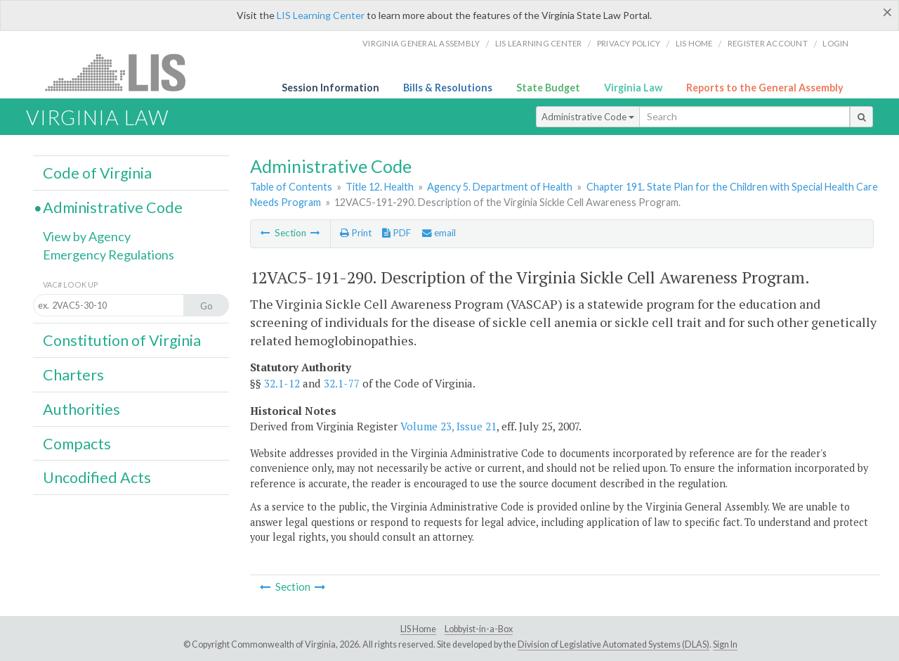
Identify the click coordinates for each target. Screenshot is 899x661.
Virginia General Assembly (421, 43)
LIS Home (418, 629)
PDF (396, 232)
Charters (73, 375)
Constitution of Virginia (122, 340)
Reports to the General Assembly (765, 88)
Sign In (725, 644)
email (439, 232)
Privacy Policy (629, 43)
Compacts (77, 444)
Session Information (330, 88)
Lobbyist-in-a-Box (479, 629)
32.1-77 (342, 383)
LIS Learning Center (321, 15)
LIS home (694, 43)
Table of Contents (291, 187)
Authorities (81, 409)
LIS (123, 72)
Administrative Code (588, 116)
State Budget (548, 88)
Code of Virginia (97, 173)
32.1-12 (282, 383)
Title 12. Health (380, 187)
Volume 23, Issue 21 (448, 426)
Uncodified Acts (97, 477)
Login (835, 43)
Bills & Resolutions (447, 88)
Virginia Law (633, 88)
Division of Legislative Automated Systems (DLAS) (613, 644)
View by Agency (87, 236)
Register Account (768, 43)
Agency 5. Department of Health (499, 187)
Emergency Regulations (108, 254)
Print (356, 232)
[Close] (887, 12)
